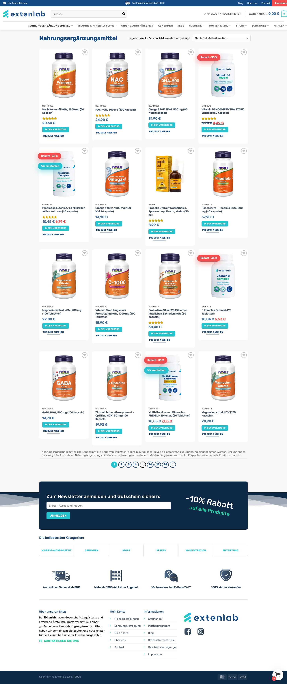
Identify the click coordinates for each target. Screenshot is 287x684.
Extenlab (206, 106)
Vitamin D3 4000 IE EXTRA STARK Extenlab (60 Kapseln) (223, 111)
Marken (280, 25)
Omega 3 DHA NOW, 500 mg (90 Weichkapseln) (167, 111)
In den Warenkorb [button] (55, 129)
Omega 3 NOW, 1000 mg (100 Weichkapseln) (113, 210)
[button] (222, 14)
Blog (240, 3)
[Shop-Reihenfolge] (222, 38)
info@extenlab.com (17, 3)
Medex (151, 205)
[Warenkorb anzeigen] (268, 13)
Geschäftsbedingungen (162, 647)
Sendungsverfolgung (127, 625)
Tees (181, 25)
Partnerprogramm (159, 625)
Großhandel (155, 618)
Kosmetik (196, 25)
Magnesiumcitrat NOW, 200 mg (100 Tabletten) (61, 312)
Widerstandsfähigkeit (137, 25)
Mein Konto (121, 633)
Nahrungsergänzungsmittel (50, 25)
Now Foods (47, 106)
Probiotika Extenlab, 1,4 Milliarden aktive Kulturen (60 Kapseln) (63, 210)
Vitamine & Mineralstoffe (96, 25)
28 (165, 464)
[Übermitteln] (124, 14)
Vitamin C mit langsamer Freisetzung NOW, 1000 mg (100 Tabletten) (115, 314)
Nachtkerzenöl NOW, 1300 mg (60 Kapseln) (63, 111)
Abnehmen (165, 25)
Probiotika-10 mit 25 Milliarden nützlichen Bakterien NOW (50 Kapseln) (167, 314)
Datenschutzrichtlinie (161, 640)
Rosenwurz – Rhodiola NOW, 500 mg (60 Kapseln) (222, 210)
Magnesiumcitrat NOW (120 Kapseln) (219, 414)
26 (150, 464)
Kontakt (265, 3)
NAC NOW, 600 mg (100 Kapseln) (115, 109)
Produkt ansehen (53, 136)
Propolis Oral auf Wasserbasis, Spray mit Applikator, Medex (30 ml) (168, 211)
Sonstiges (260, 25)
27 (157, 464)
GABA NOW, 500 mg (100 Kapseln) (63, 412)
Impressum (155, 654)
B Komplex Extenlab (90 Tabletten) (216, 312)
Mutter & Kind (220, 25)
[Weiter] (173, 465)
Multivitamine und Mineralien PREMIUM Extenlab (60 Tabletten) (169, 414)
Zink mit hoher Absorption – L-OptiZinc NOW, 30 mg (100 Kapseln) (114, 416)
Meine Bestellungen (126, 618)
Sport (241, 25)
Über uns (252, 3)
